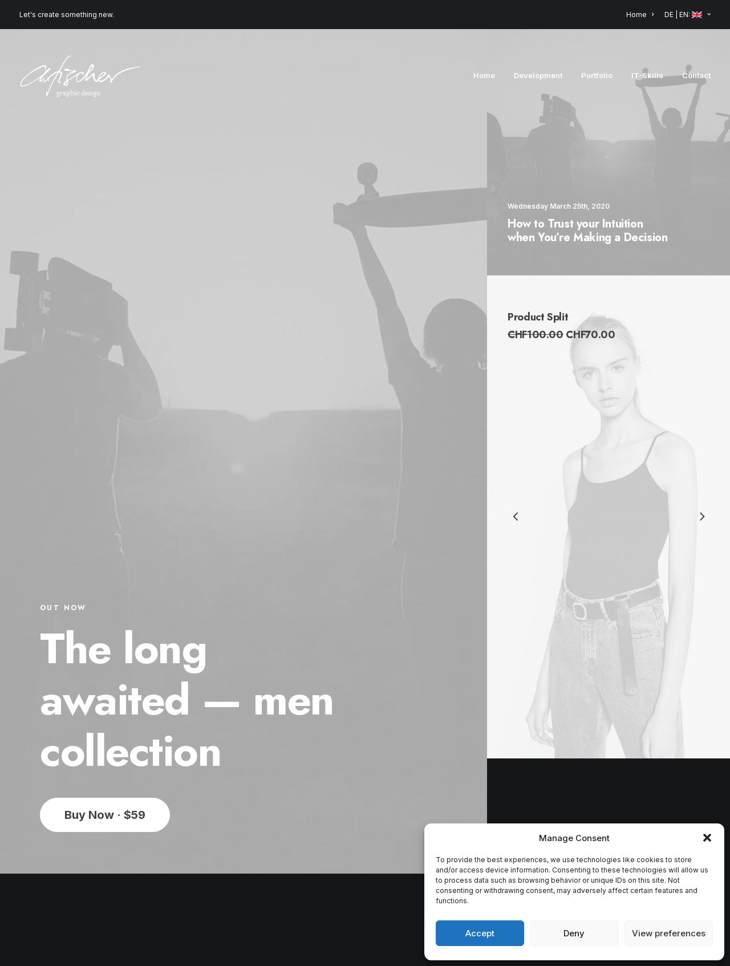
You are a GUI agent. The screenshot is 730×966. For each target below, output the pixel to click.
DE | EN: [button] (687, 14)
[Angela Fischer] (80, 75)
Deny (574, 933)
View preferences (668, 933)
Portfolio (597, 75)
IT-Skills (647, 75)
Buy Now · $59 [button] (104, 700)
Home (640, 14)
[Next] (702, 517)
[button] (707, 837)
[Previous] (516, 546)
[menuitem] (642, 14)
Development (538, 75)
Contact (696, 75)
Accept (479, 933)
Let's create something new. (66, 14)
